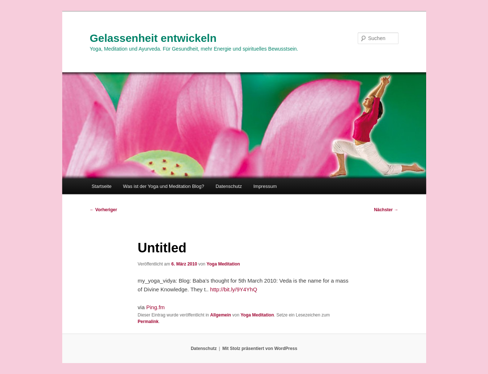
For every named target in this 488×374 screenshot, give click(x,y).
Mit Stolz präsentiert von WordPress (259, 348)
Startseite (102, 186)
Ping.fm (155, 307)
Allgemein (220, 315)
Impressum (265, 186)
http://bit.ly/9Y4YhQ (233, 289)
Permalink (148, 321)
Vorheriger (103, 209)
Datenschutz (228, 186)
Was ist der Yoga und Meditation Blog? (163, 186)
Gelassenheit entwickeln (153, 38)
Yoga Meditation (223, 264)
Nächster (386, 209)
